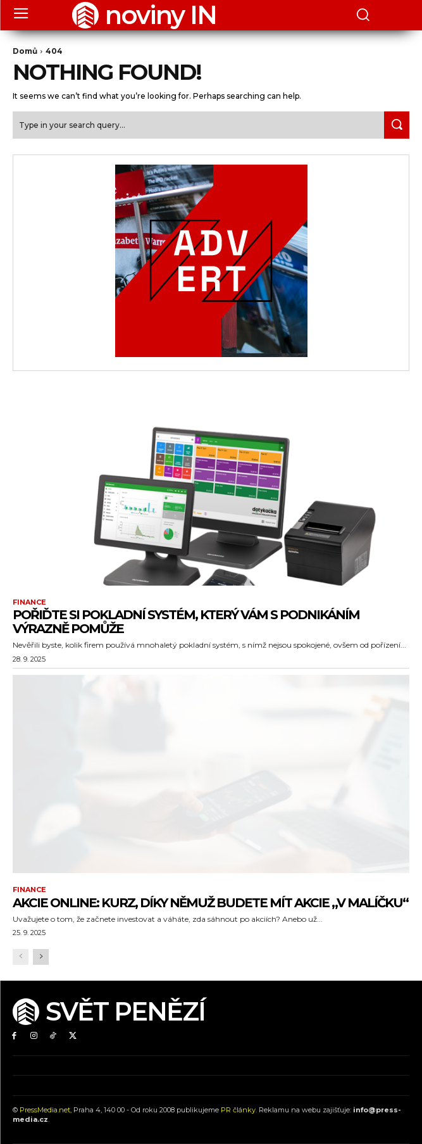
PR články (238, 1109)
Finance (29, 602)
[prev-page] (20, 957)
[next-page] (41, 957)
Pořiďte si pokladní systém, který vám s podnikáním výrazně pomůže (186, 621)
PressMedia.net (45, 1109)
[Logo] (144, 15)
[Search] (396, 125)
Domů (25, 51)
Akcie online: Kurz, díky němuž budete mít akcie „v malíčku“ (210, 902)
